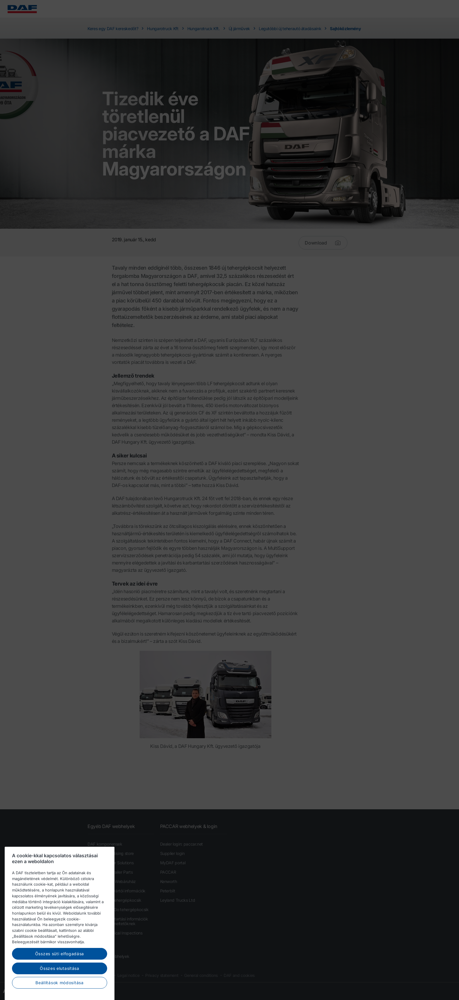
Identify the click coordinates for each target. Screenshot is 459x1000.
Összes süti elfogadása (59, 972)
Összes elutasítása (59, 986)
